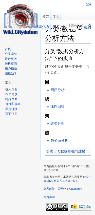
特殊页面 (11, 99)
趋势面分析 (59, 140)
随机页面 (11, 64)
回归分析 (57, 90)
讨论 (55, 16)
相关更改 (11, 94)
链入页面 (11, 89)
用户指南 (11, 69)
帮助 (87, 27)
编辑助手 (11, 73)
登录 (89, 4)
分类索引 (11, 54)
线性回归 (57, 106)
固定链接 (11, 109)
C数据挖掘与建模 (71, 151)
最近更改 (11, 59)
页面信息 (11, 114)
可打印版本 (13, 104)
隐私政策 (49, 188)
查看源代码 (40, 26)
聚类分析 (57, 123)
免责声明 (49, 197)
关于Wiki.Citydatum (70, 188)
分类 (49, 151)
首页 (8, 49)
